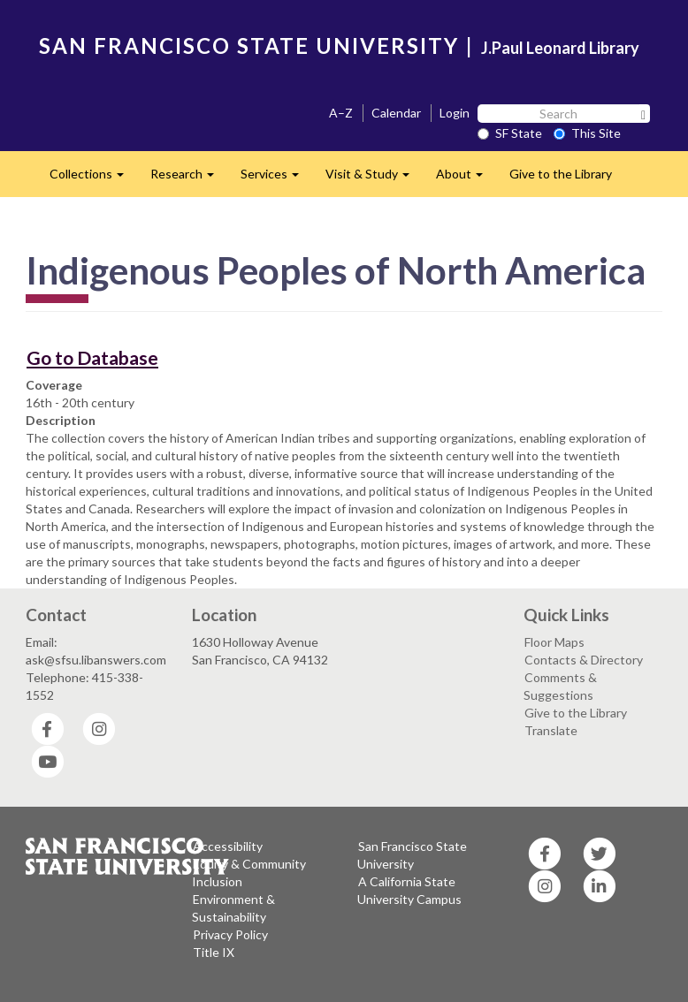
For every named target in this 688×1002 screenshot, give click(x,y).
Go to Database (92, 357)
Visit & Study (374, 179)
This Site (587, 132)
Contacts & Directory (583, 659)
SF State (510, 132)
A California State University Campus (409, 890)
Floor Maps (554, 641)
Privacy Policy (230, 934)
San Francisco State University (412, 855)
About (466, 179)
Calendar (396, 112)
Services (276, 179)
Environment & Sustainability (233, 908)
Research (188, 179)
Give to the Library (560, 173)
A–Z (341, 112)
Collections (93, 179)
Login (455, 112)
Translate (550, 730)
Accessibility (228, 846)
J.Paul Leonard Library (560, 47)
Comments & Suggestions (560, 686)
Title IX (213, 952)
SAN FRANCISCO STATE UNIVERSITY (249, 45)
